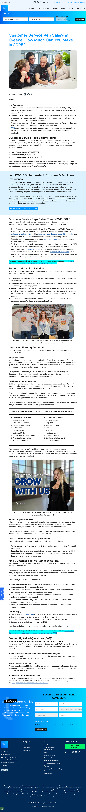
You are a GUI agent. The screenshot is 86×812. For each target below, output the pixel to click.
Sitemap (4, 765)
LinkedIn (35, 2)
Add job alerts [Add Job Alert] (42, 721)
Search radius (60, 16)
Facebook (38, 2)
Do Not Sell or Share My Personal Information (43, 803)
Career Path (26, 748)
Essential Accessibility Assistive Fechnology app (4, 770)
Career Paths (43, 8)
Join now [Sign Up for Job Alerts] (39, 729)
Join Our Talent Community (76, 2)
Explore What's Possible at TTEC (24, 208)
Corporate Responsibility (9, 757)
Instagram (41, 2)
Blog (71, 8)
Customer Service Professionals (49, 749)
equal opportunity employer (28, 786)
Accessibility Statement (9, 760)
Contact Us (80, 8)
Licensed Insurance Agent (52, 763)
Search (79, 19)
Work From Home (59, 8)
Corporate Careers (50, 758)
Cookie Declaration (7, 763)
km (69, 21)
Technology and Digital (51, 761)
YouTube (44, 2)
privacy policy (67, 724)
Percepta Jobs (48, 773)
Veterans (46, 766)
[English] (5, 2)
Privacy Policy (5, 754)
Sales (45, 752)
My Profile (56, 2)
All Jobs (46, 745)
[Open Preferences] (2, 808)
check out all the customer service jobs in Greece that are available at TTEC (41, 262)
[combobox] (41, 19)
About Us (29, 8)
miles (69, 19)
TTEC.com (4, 752)
